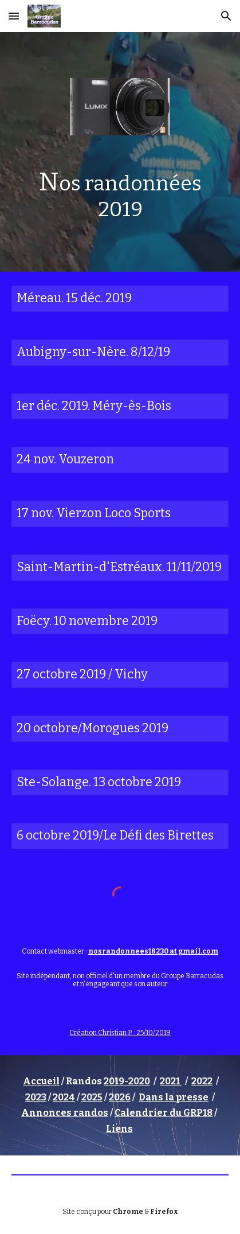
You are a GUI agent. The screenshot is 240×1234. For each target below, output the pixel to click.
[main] (119, 194)
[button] (13, 16)
